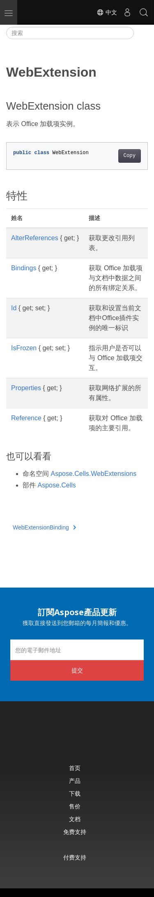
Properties (26, 387)
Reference (26, 418)
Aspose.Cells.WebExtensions (93, 473)
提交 (77, 670)
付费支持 (74, 857)
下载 (74, 793)
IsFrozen (24, 347)
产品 (74, 781)
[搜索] (70, 33)
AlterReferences (34, 237)
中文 (107, 12)
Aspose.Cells (56, 485)
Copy (130, 156)
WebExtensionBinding (44, 527)
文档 (74, 819)
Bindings (23, 268)
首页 (74, 768)
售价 (74, 806)
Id (13, 307)
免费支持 (74, 832)
